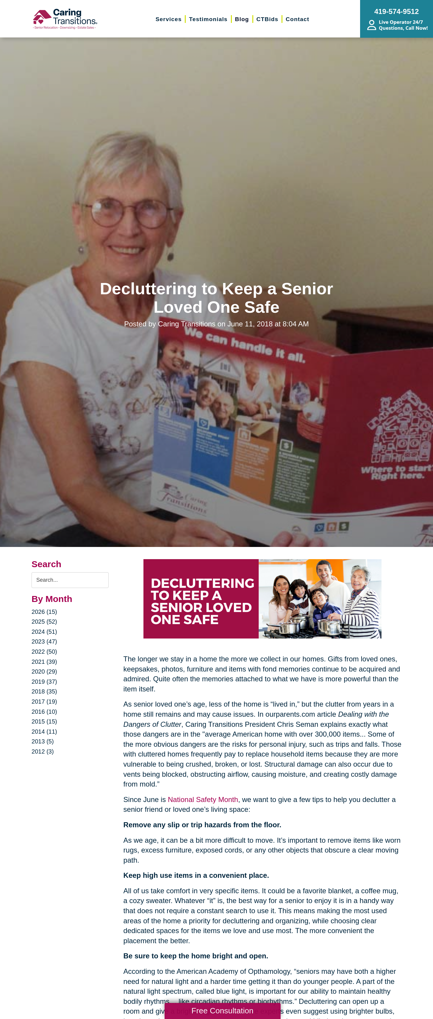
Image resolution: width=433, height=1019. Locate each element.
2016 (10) (44, 711)
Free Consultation (222, 1010)
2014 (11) (44, 731)
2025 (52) (44, 621)
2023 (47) (44, 641)
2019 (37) (44, 681)
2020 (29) (44, 671)
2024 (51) (44, 631)
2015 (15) (44, 721)
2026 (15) (44, 611)
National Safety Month (203, 799)
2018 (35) (44, 691)
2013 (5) (43, 741)
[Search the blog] (70, 580)
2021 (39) (44, 661)
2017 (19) (44, 701)
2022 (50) (44, 651)
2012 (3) (43, 751)
